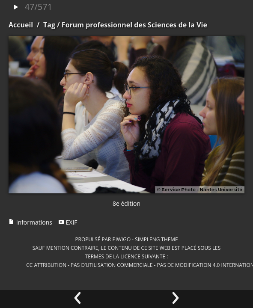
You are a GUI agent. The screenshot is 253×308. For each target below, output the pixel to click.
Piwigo (121, 239)
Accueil (21, 25)
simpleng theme (156, 239)
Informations (30, 222)
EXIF (67, 222)
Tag (49, 25)
